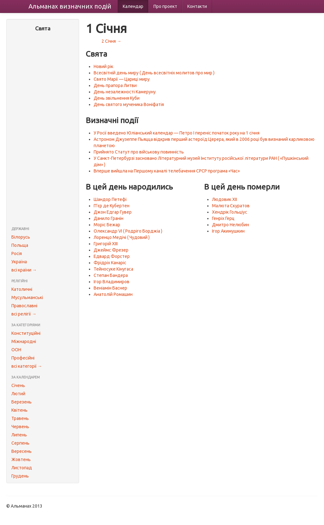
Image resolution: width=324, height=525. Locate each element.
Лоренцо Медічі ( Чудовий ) (122, 237)
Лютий (18, 393)
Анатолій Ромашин (113, 294)
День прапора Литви (115, 85)
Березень (21, 401)
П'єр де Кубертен (111, 205)
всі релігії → (23, 313)
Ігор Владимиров (111, 281)
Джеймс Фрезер (111, 250)
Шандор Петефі (110, 199)
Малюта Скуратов (231, 205)
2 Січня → (111, 41)
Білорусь (20, 237)
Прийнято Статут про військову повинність (139, 151)
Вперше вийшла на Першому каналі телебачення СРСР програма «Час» (167, 170)
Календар (133, 6)
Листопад (21, 467)
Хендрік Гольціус (229, 212)
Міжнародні (23, 341)
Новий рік (103, 66)
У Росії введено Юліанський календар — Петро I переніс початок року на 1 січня (176, 132)
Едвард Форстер (112, 256)
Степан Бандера (111, 275)
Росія (16, 253)
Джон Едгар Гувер (113, 212)
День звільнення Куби (117, 98)
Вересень (21, 451)
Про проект (165, 6)
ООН (16, 349)
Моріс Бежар (107, 224)
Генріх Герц (223, 218)
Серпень (20, 443)
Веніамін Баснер (110, 288)
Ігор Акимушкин (228, 231)
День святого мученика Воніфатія (129, 104)
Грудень (20, 475)
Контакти (197, 6)
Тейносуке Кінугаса (113, 269)
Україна (19, 261)
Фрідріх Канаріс (110, 262)
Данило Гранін (108, 218)
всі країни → (24, 269)
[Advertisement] (43, 130)
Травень (20, 418)
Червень (20, 426)
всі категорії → (26, 366)
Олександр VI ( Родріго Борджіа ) (128, 231)
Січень (18, 385)
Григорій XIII (106, 243)
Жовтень (21, 459)
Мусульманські (27, 297)
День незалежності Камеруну (125, 91)
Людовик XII (224, 199)
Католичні (21, 289)
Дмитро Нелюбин (230, 224)
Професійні (22, 357)
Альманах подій (69, 6)
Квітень (19, 410)
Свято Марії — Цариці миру (122, 79)
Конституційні (25, 333)
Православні (24, 305)
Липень (19, 434)
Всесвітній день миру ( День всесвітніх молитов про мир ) (154, 72)
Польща (19, 245)
